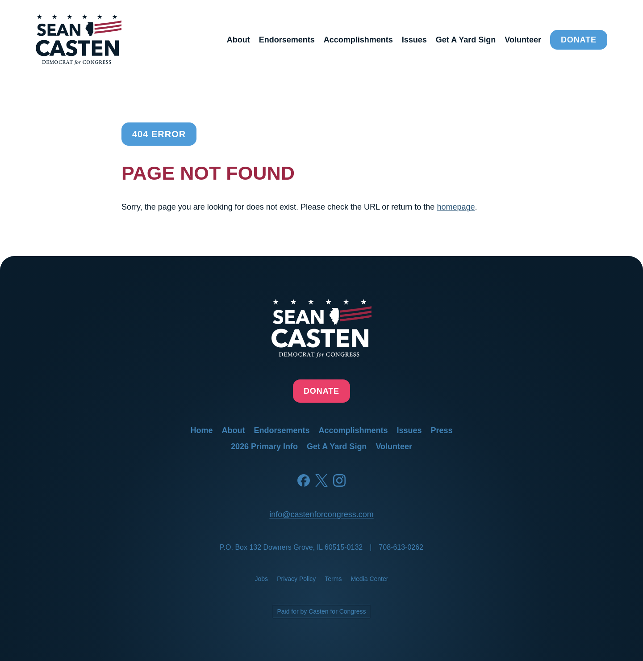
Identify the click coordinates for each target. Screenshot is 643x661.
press (442, 430)
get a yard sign (466, 39)
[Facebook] (303, 480)
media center (369, 578)
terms (333, 578)
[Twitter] (321, 480)
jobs (261, 578)
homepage (456, 206)
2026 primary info (264, 446)
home (201, 430)
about (238, 39)
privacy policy (296, 578)
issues (414, 39)
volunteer (523, 39)
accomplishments (358, 39)
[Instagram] (339, 480)
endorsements (287, 39)
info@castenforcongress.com (321, 514)
